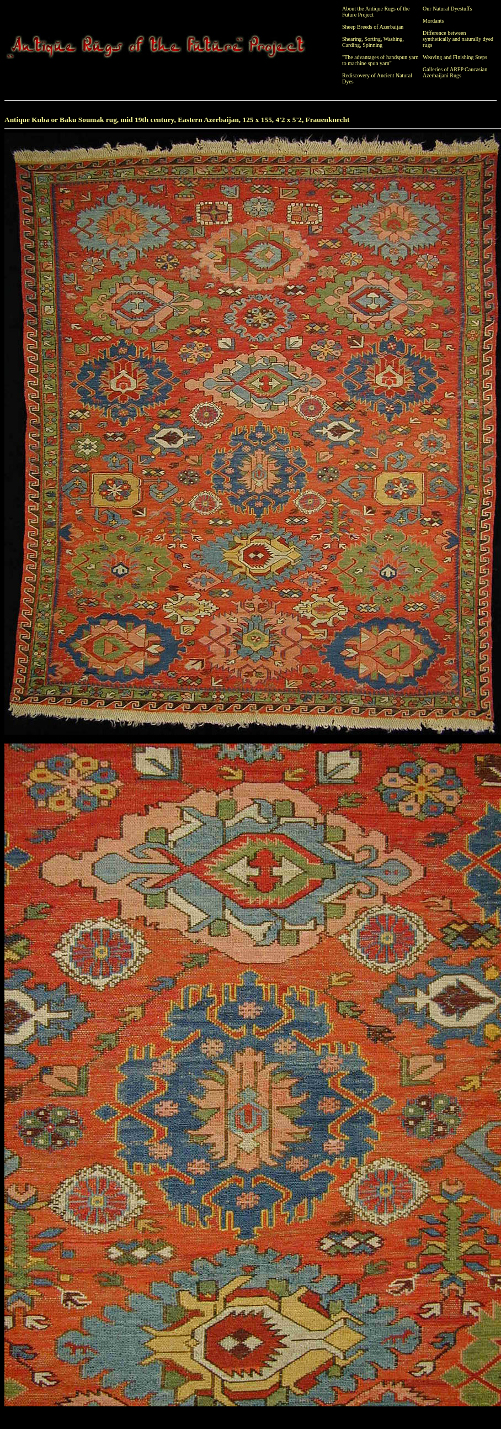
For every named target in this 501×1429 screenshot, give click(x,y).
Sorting (373, 39)
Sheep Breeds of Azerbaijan (372, 27)
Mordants (433, 21)
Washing (393, 39)
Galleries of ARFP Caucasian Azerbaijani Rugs (455, 72)
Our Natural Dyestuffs (447, 9)
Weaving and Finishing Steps (455, 57)
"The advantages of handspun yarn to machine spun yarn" (380, 60)
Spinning (372, 45)
